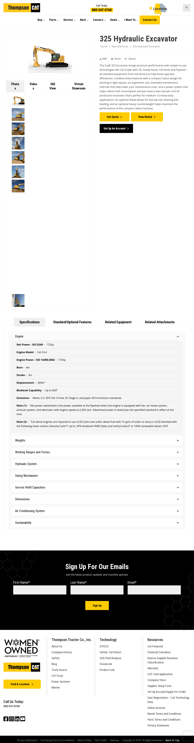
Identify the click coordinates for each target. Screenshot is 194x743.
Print (116, 59)
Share (130, 59)
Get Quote (113, 116)
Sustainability (97, 523)
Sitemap (114, 738)
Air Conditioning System (97, 511)
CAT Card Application (160, 672)
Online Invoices (157, 706)
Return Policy (85, 738)
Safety (55, 656)
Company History (62, 650)
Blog (54, 662)
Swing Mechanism (97, 476)
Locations (160, 9)
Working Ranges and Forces (97, 452)
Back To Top (172, 738)
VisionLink (106, 662)
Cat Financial (155, 644)
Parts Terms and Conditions (164, 718)
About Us (57, 644)
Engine (97, 336)
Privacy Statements (27, 738)
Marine (56, 686)
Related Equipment (118, 322)
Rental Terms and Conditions (164, 712)
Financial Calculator (159, 650)
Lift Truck (57, 674)
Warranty (153, 666)
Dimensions (97, 499)
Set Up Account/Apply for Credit (167, 690)
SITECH (104, 644)
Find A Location (20, 682)
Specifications (29, 322)
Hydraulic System (97, 464)
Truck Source (59, 668)
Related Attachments (160, 322)
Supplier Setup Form (159, 684)
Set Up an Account (115, 126)
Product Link (107, 668)
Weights (97, 440)
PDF (103, 59)
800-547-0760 (102, 10)
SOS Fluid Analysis (110, 656)
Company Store (157, 678)
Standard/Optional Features (72, 322)
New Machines (120, 46)
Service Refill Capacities (97, 487)
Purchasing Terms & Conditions (57, 738)
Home (103, 46)
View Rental (145, 116)
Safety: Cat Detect (110, 650)
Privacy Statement (158, 724)
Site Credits (101, 738)
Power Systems (61, 680)
